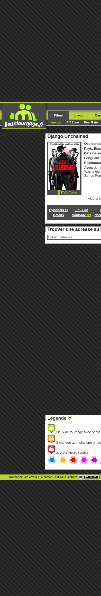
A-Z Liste (72, 122)
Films (58, 115)
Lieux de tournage (81, 212)
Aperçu (56, 122)
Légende (57, 418)
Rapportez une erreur (23, 477)
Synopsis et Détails (58, 212)
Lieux (79, 115)
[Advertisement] (50, 50)
